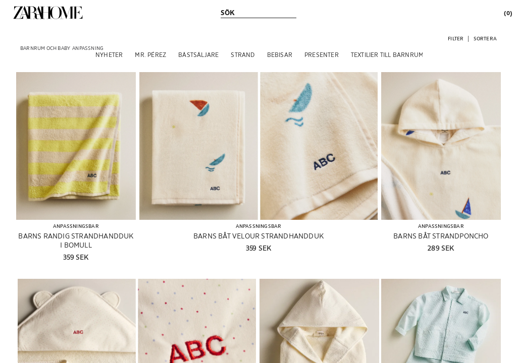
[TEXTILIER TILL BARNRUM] (387, 54)
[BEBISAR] (279, 54)
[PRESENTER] (321, 54)
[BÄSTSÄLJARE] (198, 54)
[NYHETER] (109, 54)
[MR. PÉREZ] (150, 54)
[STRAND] (242, 54)
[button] (455, 38)
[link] (48, 12)
